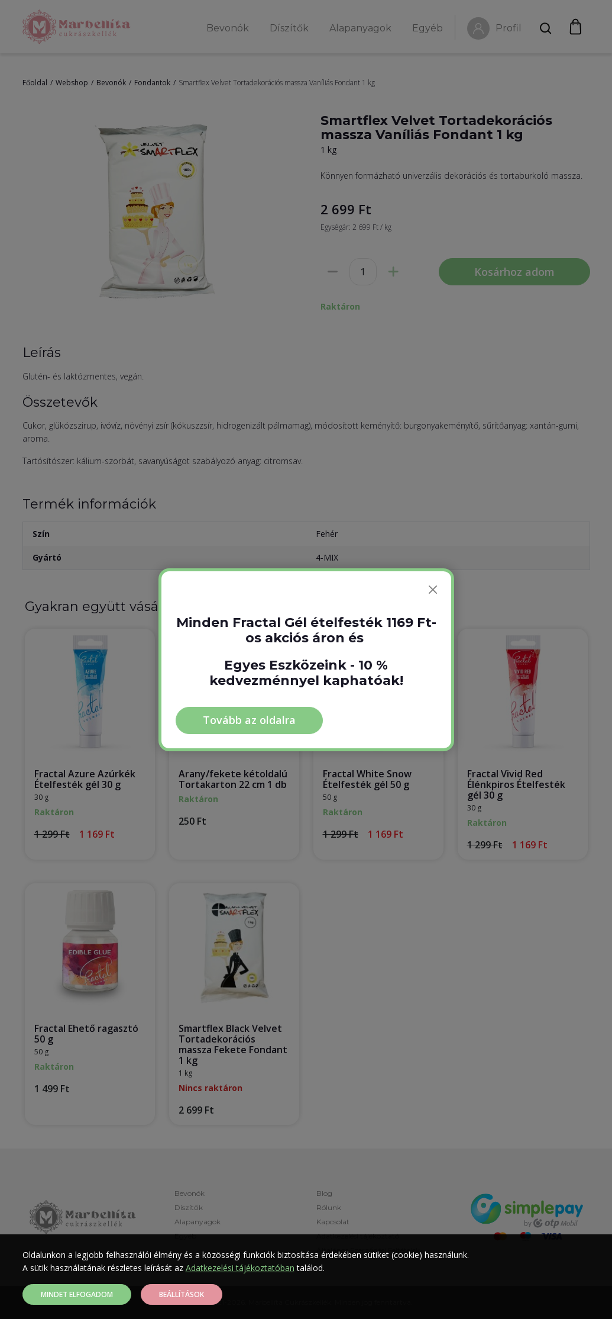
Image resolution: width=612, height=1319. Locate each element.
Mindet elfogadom (77, 1294)
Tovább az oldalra (249, 720)
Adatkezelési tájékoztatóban (240, 1267)
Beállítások (181, 1294)
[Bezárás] (433, 590)
